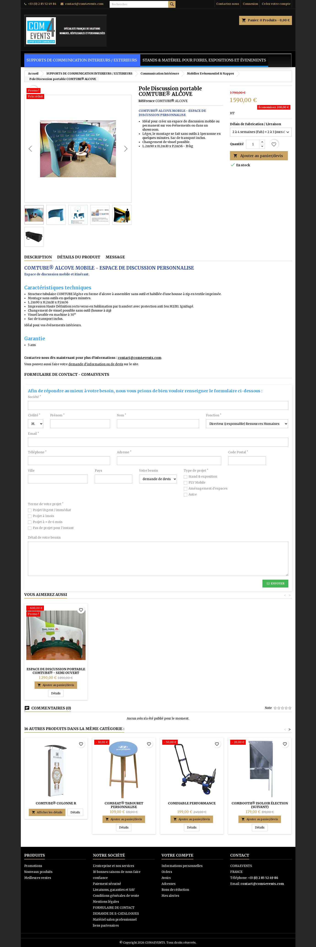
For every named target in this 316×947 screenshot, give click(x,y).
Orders (167, 872)
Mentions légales (106, 902)
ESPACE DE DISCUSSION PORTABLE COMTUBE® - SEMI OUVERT (56, 671)
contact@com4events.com (84, 4)
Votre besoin (148, 471)
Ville (31, 471)
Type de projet (196, 471)
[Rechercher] (143, 4)
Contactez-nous (227, 4)
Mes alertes (170, 896)
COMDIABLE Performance (192, 803)
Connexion (250, 4)
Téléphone (37, 452)
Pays (98, 471)
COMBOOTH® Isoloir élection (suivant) (260, 805)
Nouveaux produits (38, 872)
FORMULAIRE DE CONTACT (114, 908)
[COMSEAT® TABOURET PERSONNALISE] (124, 743)
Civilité (34, 415)
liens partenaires (106, 926)
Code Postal (238, 452)
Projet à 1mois (43, 516)
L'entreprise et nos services (113, 866)
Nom (121, 415)
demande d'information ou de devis (95, 364)
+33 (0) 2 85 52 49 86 (42, 4)
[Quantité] (253, 144)
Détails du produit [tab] (78, 257)
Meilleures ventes (37, 878)
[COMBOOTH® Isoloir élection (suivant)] (259, 743)
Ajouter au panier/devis (258, 155)
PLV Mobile (197, 483)
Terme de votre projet (45, 504)
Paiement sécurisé (107, 884)
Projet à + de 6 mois (47, 522)
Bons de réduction (175, 890)
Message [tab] (115, 257)
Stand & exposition (203, 477)
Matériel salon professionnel (115, 920)
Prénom (57, 415)
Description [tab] (38, 257)
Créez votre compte (276, 4)
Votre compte (177, 855)
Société (34, 397)
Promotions (33, 866)
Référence (147, 101)
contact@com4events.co (138, 358)
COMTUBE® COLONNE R (56, 803)
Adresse (124, 452)
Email (33, 434)
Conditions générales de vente (116, 896)
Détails (57, 693)
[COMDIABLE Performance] (191, 743)
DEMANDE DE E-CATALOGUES (116, 914)
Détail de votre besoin (44, 538)
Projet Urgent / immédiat (52, 510)
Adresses (169, 884)
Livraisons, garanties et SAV (114, 890)
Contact (239, 855)
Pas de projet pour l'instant (53, 528)
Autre (193, 494)
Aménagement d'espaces (208, 488)
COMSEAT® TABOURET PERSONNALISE (124, 805)
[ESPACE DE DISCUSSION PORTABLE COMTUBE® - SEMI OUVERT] (56, 611)
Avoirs (166, 878)
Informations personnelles (182, 866)
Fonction (213, 415)
